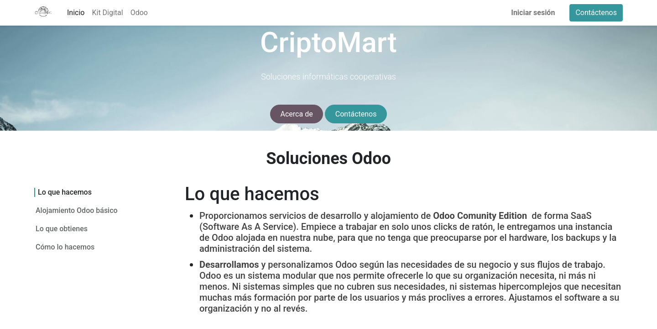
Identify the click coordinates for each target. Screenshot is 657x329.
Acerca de (297, 114)
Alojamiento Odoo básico (77, 210)
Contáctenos (596, 12)
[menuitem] (75, 13)
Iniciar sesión (533, 12)
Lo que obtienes (62, 228)
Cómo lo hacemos (65, 247)
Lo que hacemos (64, 192)
